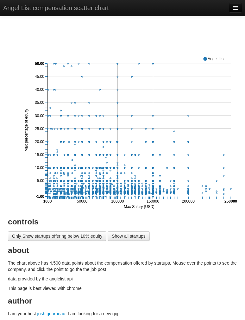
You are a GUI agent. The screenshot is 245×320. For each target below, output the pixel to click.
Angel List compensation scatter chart (56, 7)
